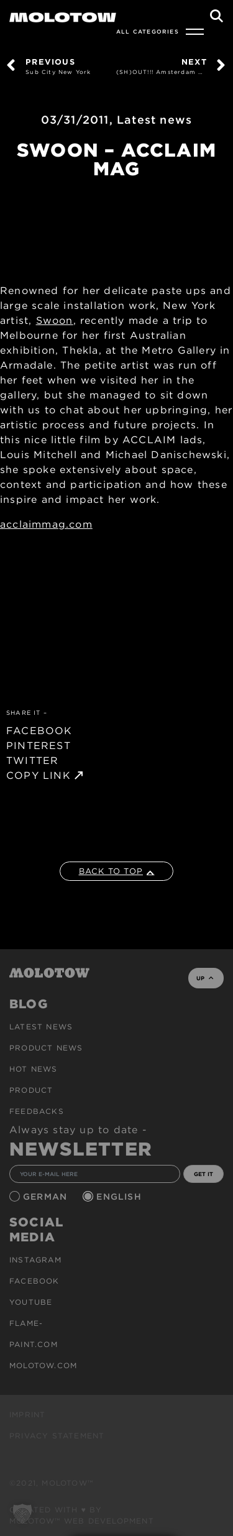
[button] (22, 1513)
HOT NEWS (33, 1069)
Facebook (34, 1280)
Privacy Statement (56, 1435)
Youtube (30, 1302)
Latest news (154, 119)
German (46, 1197)
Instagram (35, 1259)
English (120, 1197)
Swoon (54, 320)
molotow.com (43, 1365)
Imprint (27, 1414)
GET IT (203, 1173)
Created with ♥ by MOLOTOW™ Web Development (81, 1515)
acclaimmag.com (46, 524)
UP (204, 978)
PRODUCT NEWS (46, 1047)
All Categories (147, 31)
